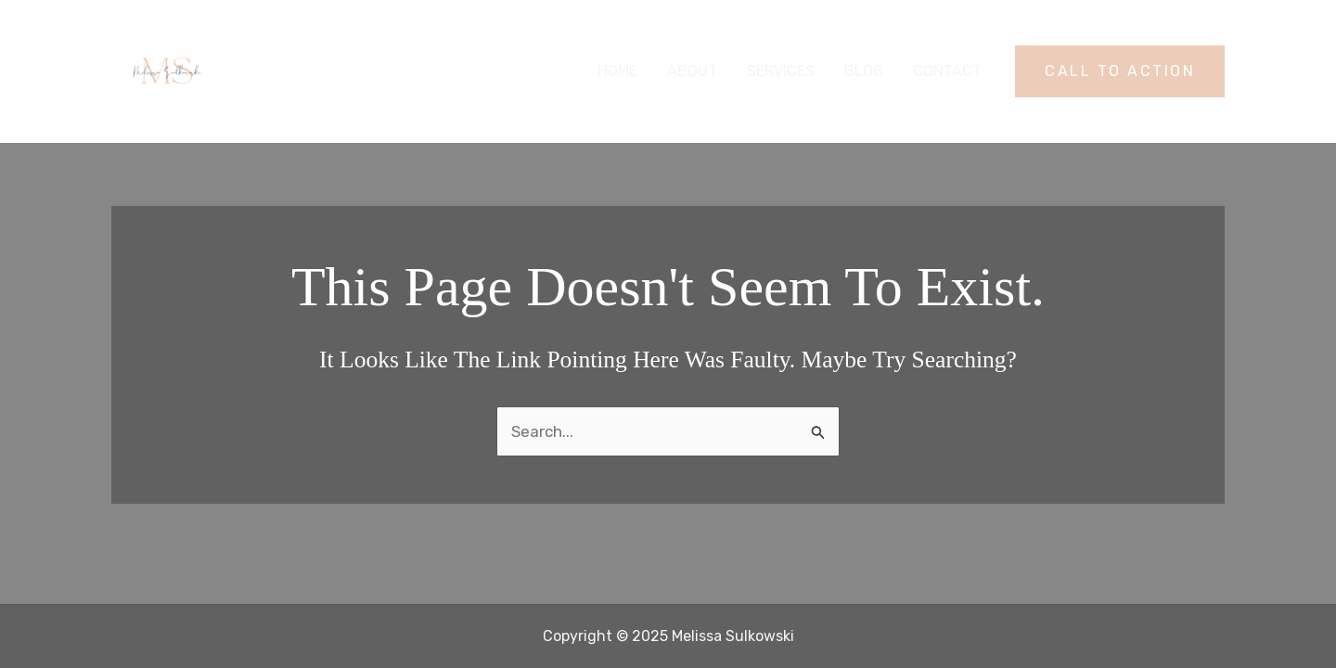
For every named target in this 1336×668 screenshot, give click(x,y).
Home (617, 71)
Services (781, 71)
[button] (1120, 71)
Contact (947, 71)
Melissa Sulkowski (329, 71)
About (692, 71)
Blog (863, 71)
